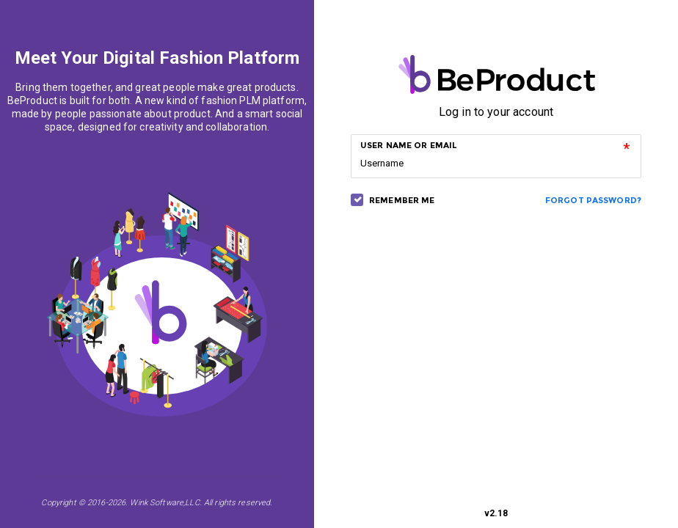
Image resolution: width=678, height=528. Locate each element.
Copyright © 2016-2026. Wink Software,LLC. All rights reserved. (156, 502)
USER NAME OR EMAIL (408, 145)
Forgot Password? (593, 200)
